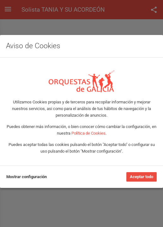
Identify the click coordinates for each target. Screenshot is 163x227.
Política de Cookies (88, 133)
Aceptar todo (141, 176)
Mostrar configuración (26, 176)
